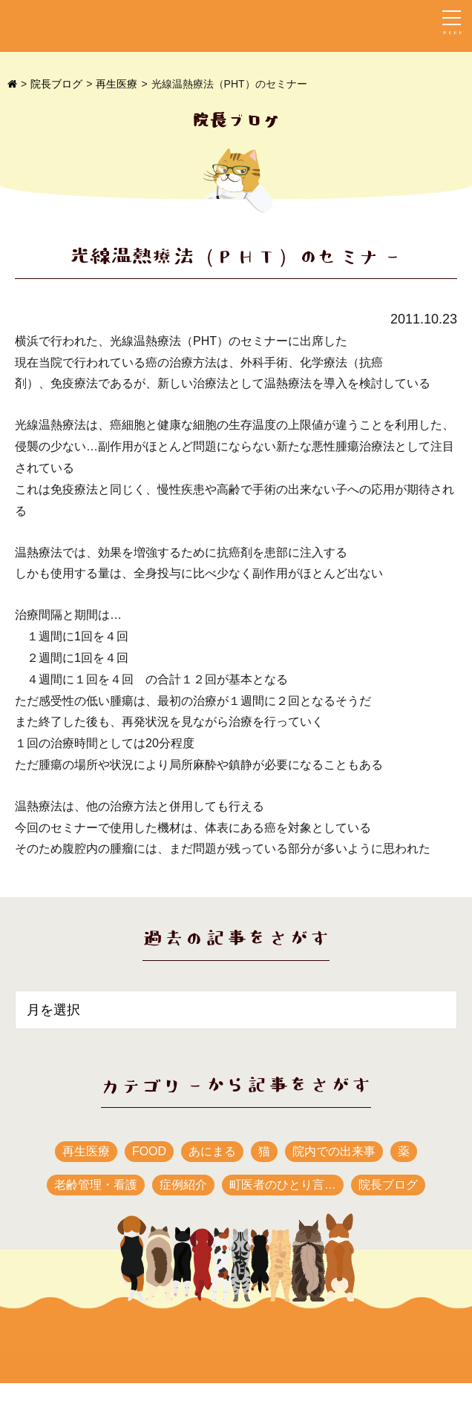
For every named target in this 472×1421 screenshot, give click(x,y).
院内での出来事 (334, 1151)
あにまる (212, 1151)
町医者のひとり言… (282, 1184)
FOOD (149, 1151)
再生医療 (116, 84)
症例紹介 (183, 1184)
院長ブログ (56, 84)
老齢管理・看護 (95, 1184)
